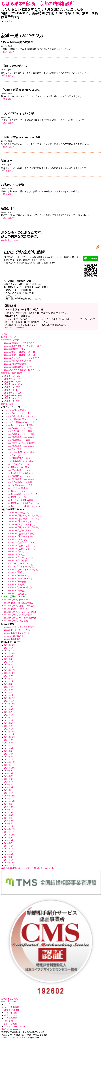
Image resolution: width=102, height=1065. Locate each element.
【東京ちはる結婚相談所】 (20, 443)
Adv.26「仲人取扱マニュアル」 (22, 518)
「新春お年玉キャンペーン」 (21, 419)
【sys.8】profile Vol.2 (17, 600)
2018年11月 (9, 832)
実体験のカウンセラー (20, 868)
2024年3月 (9, 665)
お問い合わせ (10, 1024)
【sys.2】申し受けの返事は (20, 618)
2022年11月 (9, 701)
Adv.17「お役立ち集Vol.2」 (20, 545)
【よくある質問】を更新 (18, 500)
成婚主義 (5, 868)
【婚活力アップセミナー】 (19, 497)
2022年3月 (9, 723)
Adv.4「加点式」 (15, 584)
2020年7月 (9, 776)
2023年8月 (9, 678)
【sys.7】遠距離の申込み (18, 603)
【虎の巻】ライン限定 (18, 431)
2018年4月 (9, 851)
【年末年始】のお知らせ (19, 452)
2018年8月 (9, 840)
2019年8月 (9, 807)
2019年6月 (9, 812)
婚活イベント (10, 1015)
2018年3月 (9, 854)
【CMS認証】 (14, 449)
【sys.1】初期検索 (16, 621)
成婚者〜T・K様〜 (13, 390)
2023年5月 (9, 684)
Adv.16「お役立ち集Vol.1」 (20, 548)
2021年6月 (9, 748)
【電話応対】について (18, 476)
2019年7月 (9, 810)
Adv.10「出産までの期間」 (19, 566)
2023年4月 (9, 687)
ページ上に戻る (8, 1001)
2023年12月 (9, 670)
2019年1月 (9, 826)
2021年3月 (9, 757)
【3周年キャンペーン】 (18, 633)
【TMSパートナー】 (17, 413)
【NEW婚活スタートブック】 (21, 494)
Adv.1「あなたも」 (16, 593)
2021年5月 (9, 751)
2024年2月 (9, 667)
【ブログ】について (17, 464)
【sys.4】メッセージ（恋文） (21, 612)
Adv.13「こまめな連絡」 (19, 557)
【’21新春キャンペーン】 (19, 422)
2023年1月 (9, 695)
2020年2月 (9, 790)
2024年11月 (9, 651)
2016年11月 (9, 865)
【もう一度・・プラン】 (18, 630)
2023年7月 (9, 681)
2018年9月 (9, 837)
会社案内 (8, 1021)
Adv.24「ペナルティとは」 (20, 524)
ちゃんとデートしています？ (21, 358)
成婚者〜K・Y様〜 (13, 395)
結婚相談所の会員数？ (18, 367)
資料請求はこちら (9, 240)
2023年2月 (9, 692)
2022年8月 (9, 709)
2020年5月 (9, 782)
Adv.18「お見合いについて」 (21, 542)
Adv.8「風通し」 (15, 572)
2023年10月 (9, 673)
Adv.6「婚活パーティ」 (18, 578)
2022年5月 (9, 718)
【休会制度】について (18, 470)
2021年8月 (9, 743)
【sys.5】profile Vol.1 (16, 609)
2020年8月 (9, 773)
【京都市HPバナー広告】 (19, 485)
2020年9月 (9, 770)
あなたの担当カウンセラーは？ (22, 346)
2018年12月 (9, 829)
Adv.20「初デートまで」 (19, 536)
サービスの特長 (11, 1007)
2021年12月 (9, 731)
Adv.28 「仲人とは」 (17, 512)
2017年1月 (9, 860)
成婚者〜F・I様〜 (12, 381)
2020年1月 (9, 793)
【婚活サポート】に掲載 (19, 434)
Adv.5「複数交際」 (16, 581)
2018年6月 (9, 846)
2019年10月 (9, 801)
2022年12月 (9, 698)
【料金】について (15, 491)
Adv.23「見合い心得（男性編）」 (23, 527)
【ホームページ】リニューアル (22, 506)
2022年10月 (9, 704)
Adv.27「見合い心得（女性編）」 (23, 515)
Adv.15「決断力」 (15, 551)
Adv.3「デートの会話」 (18, 587)
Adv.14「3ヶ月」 (15, 554)
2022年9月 (9, 706)
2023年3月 (9, 690)
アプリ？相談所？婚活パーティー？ (24, 370)
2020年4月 (9, 784)
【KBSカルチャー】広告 (18, 425)
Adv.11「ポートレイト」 (18, 563)
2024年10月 (9, 653)
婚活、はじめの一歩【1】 (20, 355)
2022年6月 (9, 715)
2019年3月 (9, 821)
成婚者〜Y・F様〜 (13, 398)
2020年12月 (9, 762)
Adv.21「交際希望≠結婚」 (19, 533)
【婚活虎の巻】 (15, 636)
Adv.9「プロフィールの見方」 (21, 569)
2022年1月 (9, 729)
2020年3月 (9, 787)
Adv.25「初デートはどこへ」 (21, 521)
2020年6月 (9, 779)
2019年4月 (9, 818)
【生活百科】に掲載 (17, 440)
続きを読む (8, 52)
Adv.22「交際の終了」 (18, 530)
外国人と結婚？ (15, 410)
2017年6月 (9, 857)
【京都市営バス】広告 (18, 428)
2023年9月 (9, 676)
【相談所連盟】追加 (17, 458)
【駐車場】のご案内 (16, 467)
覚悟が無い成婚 (15, 364)
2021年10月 (9, 737)
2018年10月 (9, 835)
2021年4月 (9, 754)
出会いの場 (48, 868)
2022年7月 (9, 712)
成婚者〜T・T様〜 (13, 401)
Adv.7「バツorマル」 (17, 575)
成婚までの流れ (11, 1010)
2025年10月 (9, 645)
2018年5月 (9, 849)
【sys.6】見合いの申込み (19, 606)
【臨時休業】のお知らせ (19, 437)
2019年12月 (9, 796)
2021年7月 (9, 745)
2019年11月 (9, 798)
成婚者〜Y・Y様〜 (13, 384)
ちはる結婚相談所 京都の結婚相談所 (37, 3)
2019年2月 (9, 823)
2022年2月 (9, 726)
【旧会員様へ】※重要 (18, 482)
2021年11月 (9, 734)
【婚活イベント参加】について (22, 503)
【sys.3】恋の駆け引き (18, 615)
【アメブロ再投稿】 (17, 488)
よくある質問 (10, 1018)
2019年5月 (9, 815)
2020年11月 (9, 765)
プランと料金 (10, 1012)
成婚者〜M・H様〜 (13, 379)
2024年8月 (9, 659)
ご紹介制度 (37, 868)
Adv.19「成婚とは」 (17, 539)
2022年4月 (9, 720)
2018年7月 (9, 843)
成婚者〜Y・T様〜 (13, 387)
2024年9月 (9, 656)
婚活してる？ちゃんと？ (19, 343)
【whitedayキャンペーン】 (19, 416)
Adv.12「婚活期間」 (17, 560)
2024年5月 (9, 662)
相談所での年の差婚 (17, 361)
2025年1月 (9, 648)
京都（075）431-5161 (11, 1029)
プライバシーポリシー (15, 1026)
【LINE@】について (17, 455)
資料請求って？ (15, 349)
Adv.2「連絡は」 (15, 590)
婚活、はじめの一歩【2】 (20, 352)
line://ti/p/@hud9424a (14, 327)
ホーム (7, 1004)
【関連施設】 (13, 639)
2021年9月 (9, 740)
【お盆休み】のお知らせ (18, 473)
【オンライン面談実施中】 (20, 627)
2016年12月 (9, 863)
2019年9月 (9, 804)
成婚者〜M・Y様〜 (13, 376)
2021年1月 (9, 759)
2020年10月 (9, 768)
